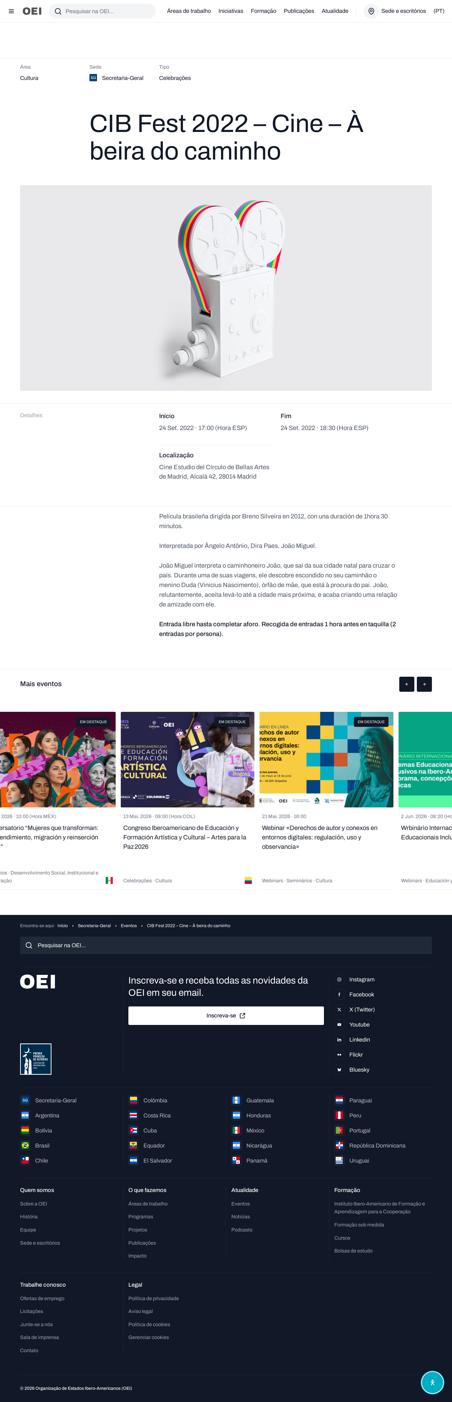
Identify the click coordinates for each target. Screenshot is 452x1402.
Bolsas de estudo (353, 1250)
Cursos (342, 1238)
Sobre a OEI (33, 1203)
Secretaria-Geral (94, 925)
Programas (140, 1216)
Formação (263, 11)
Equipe (28, 1229)
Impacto (137, 1255)
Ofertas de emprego (42, 1298)
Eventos (129, 925)
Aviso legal (140, 1311)
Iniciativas (230, 11)
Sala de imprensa (39, 1337)
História (29, 1216)
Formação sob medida (359, 1224)
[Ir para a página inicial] (32, 11)
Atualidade (335, 11)
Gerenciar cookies (148, 1337)
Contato (29, 1350)
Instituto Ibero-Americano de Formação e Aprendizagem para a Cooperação (379, 1208)
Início (62, 925)
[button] (406, 684)
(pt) (438, 11)
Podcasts (241, 1229)
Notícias (240, 1216)
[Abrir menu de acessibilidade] (432, 1382)
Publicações (299, 11)
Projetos (137, 1229)
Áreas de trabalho (189, 11)
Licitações (31, 1311)
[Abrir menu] (11, 11)
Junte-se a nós (36, 1324)
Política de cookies (149, 1324)
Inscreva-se (226, 1016)
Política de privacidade (153, 1298)
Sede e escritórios (40, 1243)
